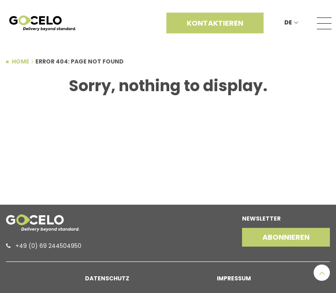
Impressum (234, 278)
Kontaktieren (215, 23)
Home (20, 61)
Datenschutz (107, 278)
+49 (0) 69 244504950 (48, 246)
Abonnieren (286, 237)
